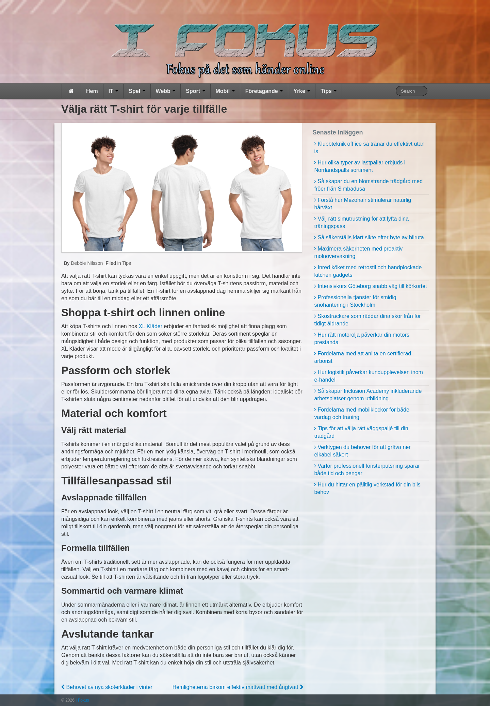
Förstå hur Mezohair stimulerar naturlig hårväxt (362, 203)
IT (113, 91)
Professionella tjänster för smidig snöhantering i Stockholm (355, 301)
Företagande (264, 91)
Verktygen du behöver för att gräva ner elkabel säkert (362, 451)
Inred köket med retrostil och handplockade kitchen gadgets (368, 271)
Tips (329, 91)
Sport (195, 91)
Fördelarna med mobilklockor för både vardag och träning (361, 413)
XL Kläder (150, 326)
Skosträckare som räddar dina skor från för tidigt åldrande (367, 319)
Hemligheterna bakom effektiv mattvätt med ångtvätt (238, 687)
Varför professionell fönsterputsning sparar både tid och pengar (367, 469)
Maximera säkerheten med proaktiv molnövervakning (358, 252)
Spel (137, 91)
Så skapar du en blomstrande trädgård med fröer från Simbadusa (368, 185)
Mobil (225, 91)
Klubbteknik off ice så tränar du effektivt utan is (369, 147)
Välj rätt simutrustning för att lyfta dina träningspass (361, 222)
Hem (92, 91)
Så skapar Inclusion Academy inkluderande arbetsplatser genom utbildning (368, 394)
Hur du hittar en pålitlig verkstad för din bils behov (367, 488)
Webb (166, 91)
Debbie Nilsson (86, 263)
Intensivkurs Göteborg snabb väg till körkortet (372, 286)
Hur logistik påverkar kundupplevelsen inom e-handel (368, 376)
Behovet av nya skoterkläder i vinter (106, 687)
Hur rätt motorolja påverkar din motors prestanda (361, 338)
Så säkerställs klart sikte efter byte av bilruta (370, 237)
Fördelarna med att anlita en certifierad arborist (362, 357)
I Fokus (82, 700)
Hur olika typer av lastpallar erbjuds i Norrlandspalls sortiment (359, 166)
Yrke (301, 91)
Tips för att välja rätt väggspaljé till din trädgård (361, 432)
